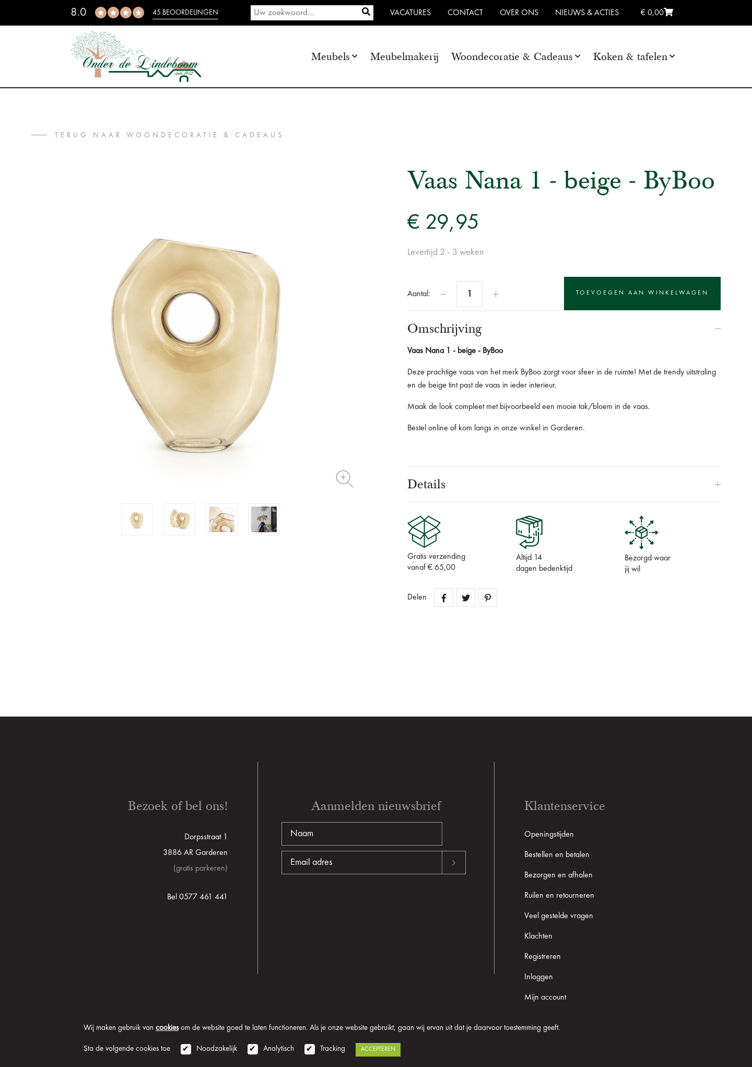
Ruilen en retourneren (559, 896)
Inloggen (538, 977)
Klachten (538, 936)
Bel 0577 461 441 (197, 897)
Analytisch (278, 1049)
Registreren (542, 957)
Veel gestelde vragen (558, 916)
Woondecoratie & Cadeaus (512, 56)
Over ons (519, 13)
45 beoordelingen (185, 12)
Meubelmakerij (404, 56)
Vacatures (410, 13)
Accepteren (378, 1049)
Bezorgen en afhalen (558, 875)
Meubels (330, 56)
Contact (465, 13)
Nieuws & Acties (587, 13)
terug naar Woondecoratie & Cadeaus (169, 135)
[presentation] (360, 907)
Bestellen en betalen (557, 855)
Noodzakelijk (216, 1049)
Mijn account (545, 997)
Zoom (345, 479)
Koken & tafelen (630, 56)
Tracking (332, 1049)
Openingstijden (549, 834)
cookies (167, 1028)
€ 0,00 (657, 13)
